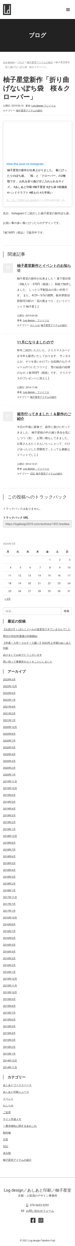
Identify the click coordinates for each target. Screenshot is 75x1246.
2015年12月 (10, 978)
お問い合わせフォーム (40, 1210)
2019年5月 (9, 801)
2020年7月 (9, 740)
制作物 (7, 1132)
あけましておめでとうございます (22, 654)
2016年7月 (9, 931)
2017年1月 (9, 910)
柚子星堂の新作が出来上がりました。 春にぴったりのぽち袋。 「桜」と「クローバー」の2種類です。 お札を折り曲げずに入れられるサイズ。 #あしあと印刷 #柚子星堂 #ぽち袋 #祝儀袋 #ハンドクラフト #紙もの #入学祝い (37, 181)
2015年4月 (9, 1033)
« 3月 (8, 598)
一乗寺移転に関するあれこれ (20, 1125)
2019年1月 (9, 829)
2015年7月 (9, 1012)
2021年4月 (9, 706)
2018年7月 (9, 849)
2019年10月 (10, 788)
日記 (32, 473)
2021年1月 (9, 720)
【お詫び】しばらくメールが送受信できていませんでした (37, 629)
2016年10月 (10, 917)
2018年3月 (9, 876)
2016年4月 (9, 951)
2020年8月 (9, 733)
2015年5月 (9, 1026)
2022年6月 (9, 693)
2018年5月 (9, 863)
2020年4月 (9, 754)
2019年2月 (9, 822)
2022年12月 (10, 686)
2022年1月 (9, 699)
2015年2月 (9, 1046)
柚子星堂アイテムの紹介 (40, 62)
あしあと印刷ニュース (16, 1091)
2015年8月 (9, 1005)
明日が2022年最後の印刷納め (20, 636)
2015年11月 (10, 985)
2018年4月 (9, 870)
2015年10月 (10, 992)
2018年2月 (9, 883)
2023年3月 (9, 679)
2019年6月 (9, 795)
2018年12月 (10, 836)
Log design (9, 62)
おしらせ (35, 325)
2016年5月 (9, 944)
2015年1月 (9, 1053)
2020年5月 (9, 747)
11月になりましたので (35, 342)
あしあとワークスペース (17, 1085)
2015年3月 (9, 1039)
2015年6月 (9, 1019)
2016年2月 (9, 965)
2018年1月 (9, 890)
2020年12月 (10, 727)
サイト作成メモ (12, 1119)
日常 (5, 1139)
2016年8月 (9, 924)
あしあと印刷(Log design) (22, 200)
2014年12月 (10, 1060)
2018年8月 (9, 842)
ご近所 (7, 1112)
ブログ (20, 62)
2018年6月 (9, 856)
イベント (8, 1098)
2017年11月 (10, 897)
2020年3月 (9, 761)
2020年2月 (9, 767)
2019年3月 (9, 815)
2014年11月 (10, 1067)
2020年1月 (9, 774)
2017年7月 (9, 904)
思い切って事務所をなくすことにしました (27, 661)
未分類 (7, 1153)
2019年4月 (9, 808)
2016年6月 (9, 937)
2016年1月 (9, 971)
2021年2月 (9, 713)
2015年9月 (9, 999)
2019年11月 (10, 781)
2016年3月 (9, 958)
